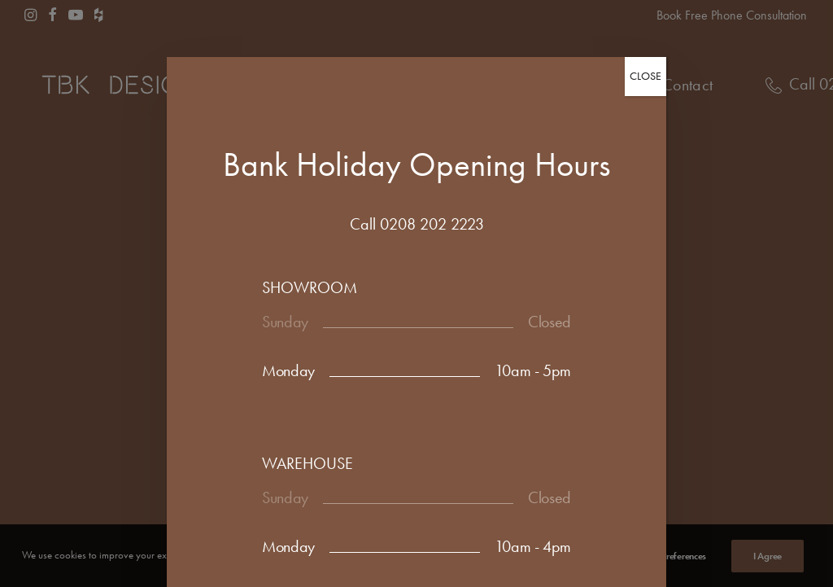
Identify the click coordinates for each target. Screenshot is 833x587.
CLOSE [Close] (645, 76)
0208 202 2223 (432, 224)
